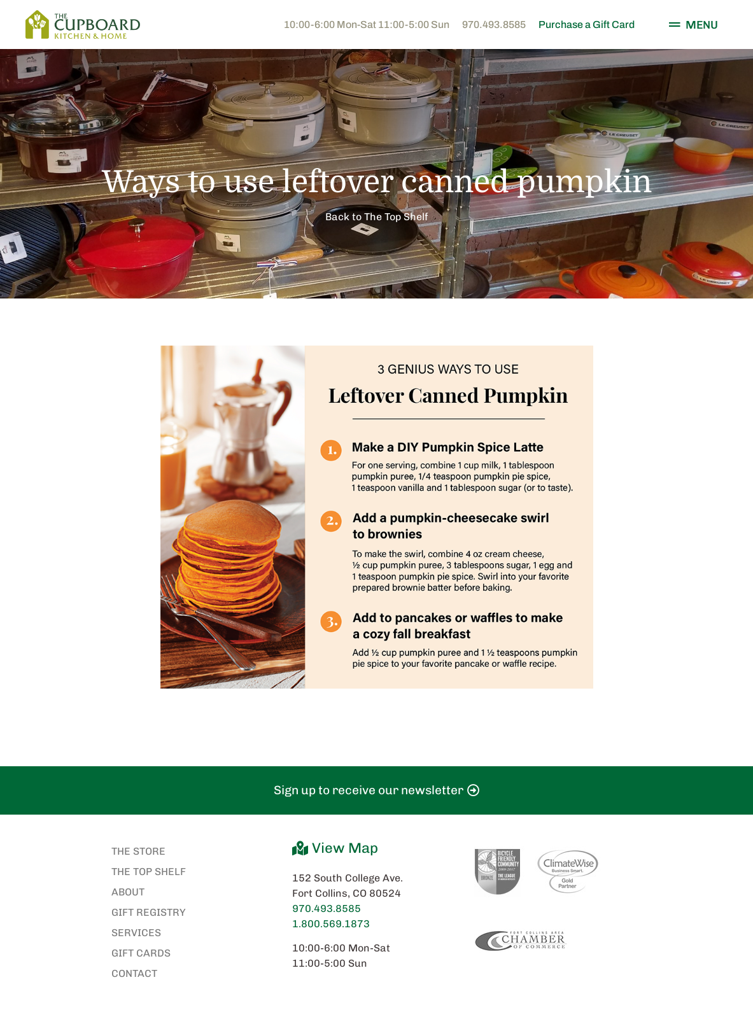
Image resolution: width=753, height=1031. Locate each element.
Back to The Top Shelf (376, 217)
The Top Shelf (148, 872)
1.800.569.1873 (331, 924)
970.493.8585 (494, 24)
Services (136, 933)
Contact (134, 973)
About (127, 892)
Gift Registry (148, 912)
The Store (138, 851)
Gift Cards (141, 953)
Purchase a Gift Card (586, 24)
